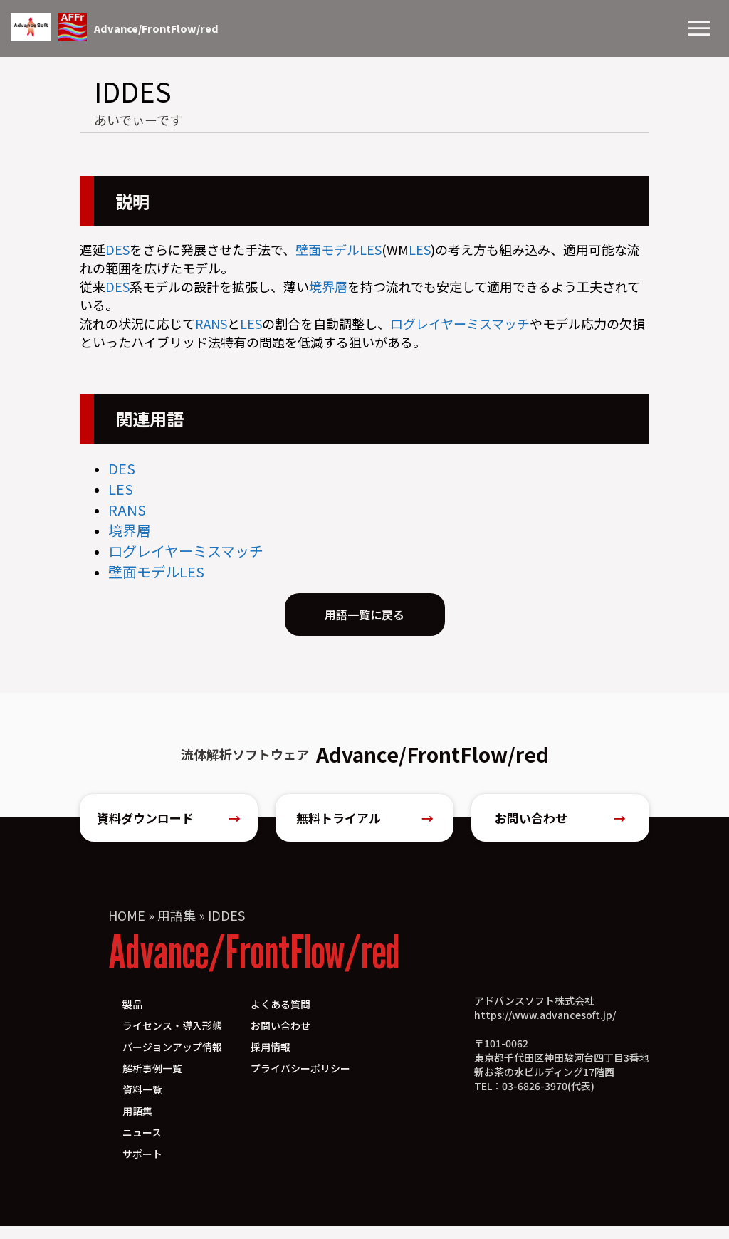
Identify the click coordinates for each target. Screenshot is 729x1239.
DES (117, 249)
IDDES (226, 928)
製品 (132, 1017)
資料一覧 (142, 1102)
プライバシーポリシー (300, 1081)
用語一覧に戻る (364, 618)
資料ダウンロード (168, 827)
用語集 (176, 928)
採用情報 (270, 1059)
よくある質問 (280, 1017)
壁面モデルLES (156, 571)
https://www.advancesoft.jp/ (545, 1027)
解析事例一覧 (152, 1081)
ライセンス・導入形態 (172, 1038)
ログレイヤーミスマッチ (460, 323)
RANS (211, 323)
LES (371, 249)
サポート (142, 1166)
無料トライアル (365, 827)
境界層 (328, 286)
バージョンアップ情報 (172, 1059)
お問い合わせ (560, 827)
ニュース (142, 1145)
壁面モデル (327, 249)
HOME (126, 928)
